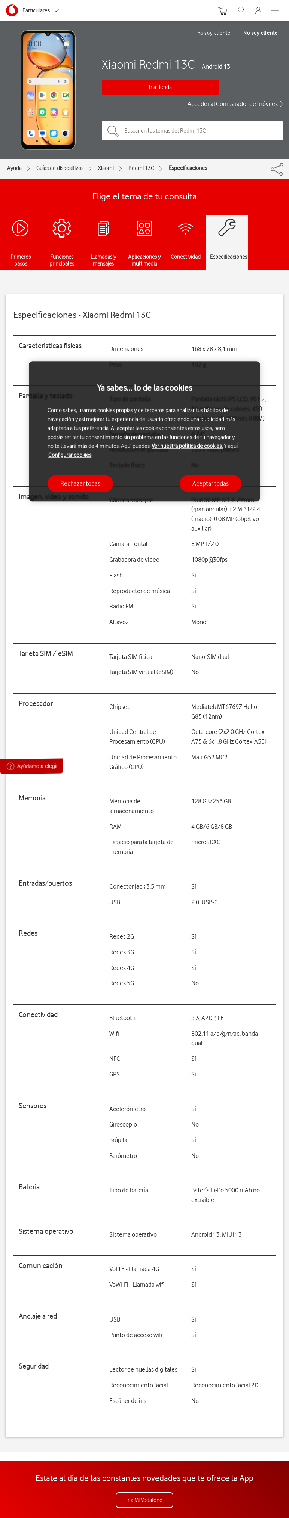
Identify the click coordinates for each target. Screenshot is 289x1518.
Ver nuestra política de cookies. (187, 446)
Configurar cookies (69, 455)
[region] (144, 431)
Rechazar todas (80, 483)
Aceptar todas (210, 483)
